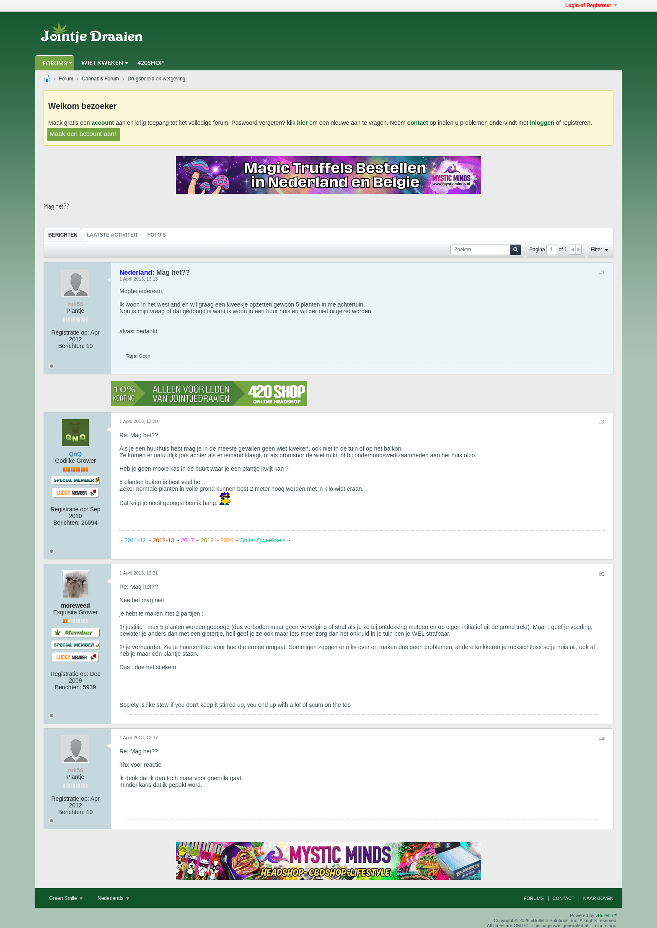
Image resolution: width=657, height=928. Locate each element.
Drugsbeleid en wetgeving (156, 79)
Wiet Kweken (102, 62)
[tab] (63, 235)
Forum (66, 79)
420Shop (150, 62)
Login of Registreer (591, 5)
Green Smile (66, 898)
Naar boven (598, 898)
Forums (54, 63)
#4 (602, 739)
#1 (602, 273)
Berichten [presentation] (63, 235)
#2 (602, 422)
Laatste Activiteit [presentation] (112, 235)
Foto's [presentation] (156, 235)
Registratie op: (70, 332)
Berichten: (71, 346)
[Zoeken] (485, 250)
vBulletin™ (606, 915)
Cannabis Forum (100, 79)
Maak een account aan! (83, 133)
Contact (563, 898)
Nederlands (113, 898)
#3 (602, 574)
